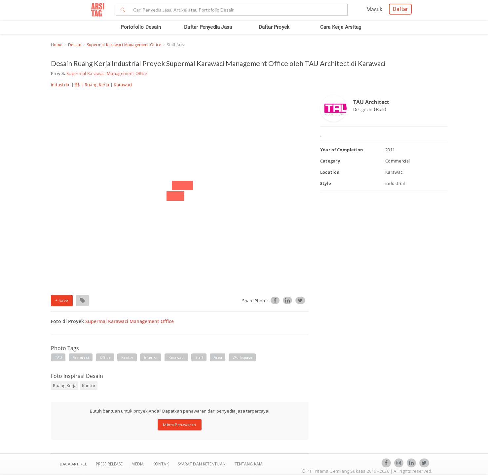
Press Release (109, 464)
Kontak (161, 464)
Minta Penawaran (179, 424)
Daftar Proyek (274, 27)
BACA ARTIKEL (73, 463)
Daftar (400, 9)
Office (105, 357)
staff (199, 357)
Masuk (374, 9)
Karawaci (177, 357)
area (218, 357)
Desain (74, 45)
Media (138, 464)
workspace (242, 357)
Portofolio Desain (141, 27)
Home (56, 45)
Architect (81, 357)
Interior (151, 357)
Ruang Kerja (97, 85)
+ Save (61, 300)
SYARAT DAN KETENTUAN (202, 464)
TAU (58, 357)
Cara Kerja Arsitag (340, 27)
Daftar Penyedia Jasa (208, 27)
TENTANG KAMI (249, 464)
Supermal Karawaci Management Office (124, 45)
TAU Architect (371, 102)
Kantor (127, 357)
